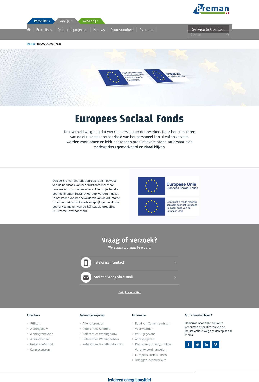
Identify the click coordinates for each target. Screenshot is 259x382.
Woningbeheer (40, 334)
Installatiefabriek (42, 339)
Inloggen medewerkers (150, 355)
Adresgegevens (145, 334)
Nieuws (92, 29)
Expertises (43, 29)
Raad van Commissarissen (152, 319)
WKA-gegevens (145, 329)
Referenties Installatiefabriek (103, 339)
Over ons (135, 29)
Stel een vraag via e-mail (106, 272)
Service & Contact (212, 29)
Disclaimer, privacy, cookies (153, 339)
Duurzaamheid (113, 29)
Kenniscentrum (40, 345)
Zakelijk (66, 21)
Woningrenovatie (41, 329)
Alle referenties (93, 319)
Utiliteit (35, 319)
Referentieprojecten (69, 29)
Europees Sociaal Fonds (151, 350)
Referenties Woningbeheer (101, 334)
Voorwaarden (144, 324)
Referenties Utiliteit (96, 324)
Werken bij (90, 21)
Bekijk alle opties (130, 287)
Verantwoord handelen (150, 345)
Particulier (42, 21)
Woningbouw (39, 324)
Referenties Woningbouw (100, 329)
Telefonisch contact (102, 257)
